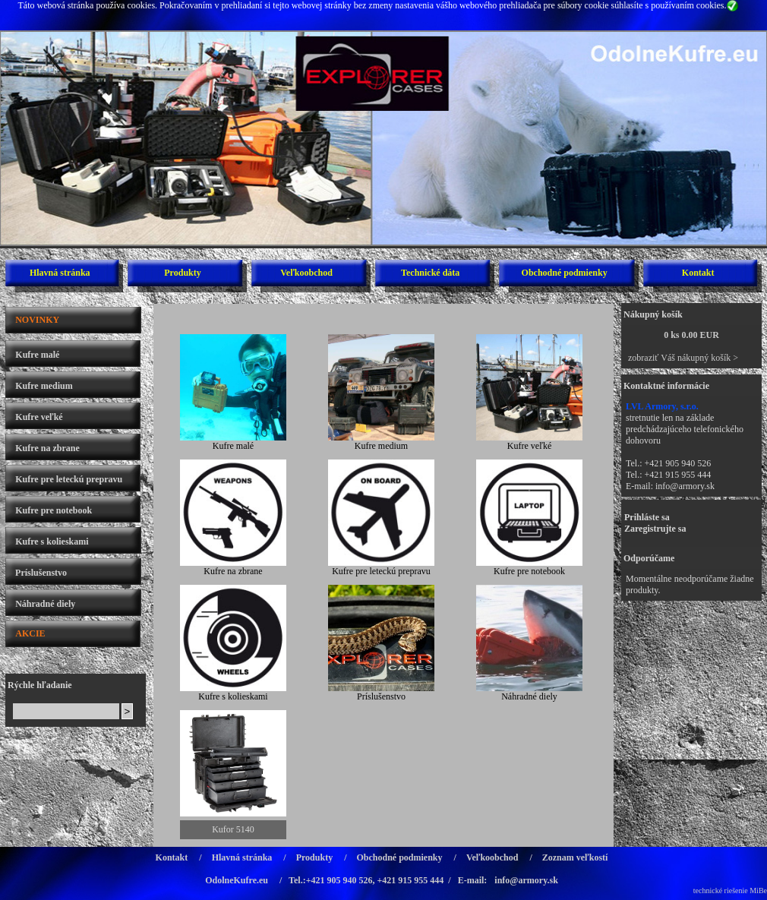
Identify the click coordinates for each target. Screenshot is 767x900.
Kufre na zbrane (47, 448)
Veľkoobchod (306, 272)
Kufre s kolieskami (51, 541)
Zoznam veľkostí (575, 857)
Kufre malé (37, 354)
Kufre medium (43, 386)
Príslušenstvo (41, 572)
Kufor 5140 (233, 829)
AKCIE (30, 633)
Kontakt (698, 272)
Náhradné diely (45, 603)
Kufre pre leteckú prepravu (68, 479)
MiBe (758, 890)
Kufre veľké (38, 417)
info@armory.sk (685, 486)
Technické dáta (430, 272)
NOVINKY (37, 319)
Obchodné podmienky (565, 272)
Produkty (182, 272)
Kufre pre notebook (53, 510)
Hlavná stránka (60, 272)
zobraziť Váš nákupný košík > (683, 357)
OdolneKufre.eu (236, 880)
